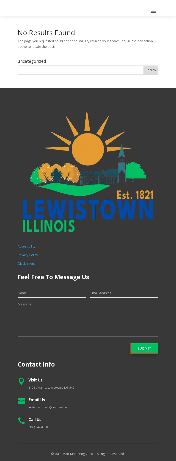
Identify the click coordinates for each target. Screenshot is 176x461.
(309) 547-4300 (38, 427)
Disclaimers (26, 263)
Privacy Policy (28, 255)
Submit (144, 348)
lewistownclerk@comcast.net (48, 407)
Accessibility (26, 246)
